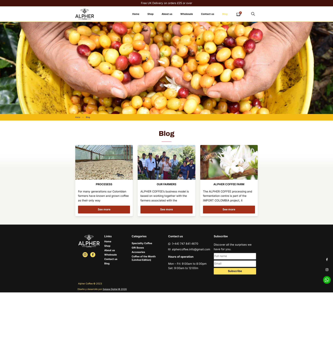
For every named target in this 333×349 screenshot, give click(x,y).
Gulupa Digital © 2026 (115, 289)
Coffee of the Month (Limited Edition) (144, 258)
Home (135, 13)
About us (167, 13)
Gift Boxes (138, 247)
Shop (150, 13)
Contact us (207, 13)
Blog (224, 13)
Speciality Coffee (142, 243)
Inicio (77, 117)
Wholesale (186, 13)
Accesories (138, 252)
